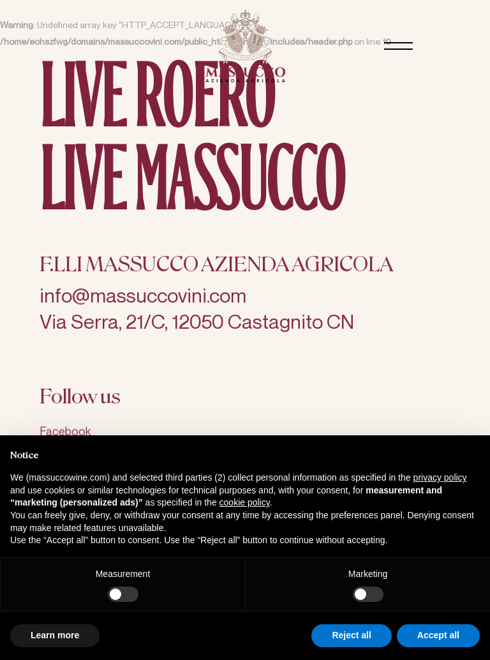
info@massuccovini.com (143, 297)
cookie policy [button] (244, 502)
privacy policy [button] (440, 477)
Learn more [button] (55, 635)
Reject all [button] (351, 635)
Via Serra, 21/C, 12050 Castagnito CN (197, 323)
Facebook (65, 435)
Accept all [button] (438, 635)
